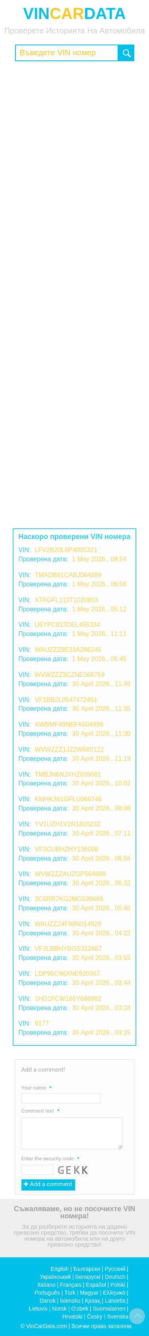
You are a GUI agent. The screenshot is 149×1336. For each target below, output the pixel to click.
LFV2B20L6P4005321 (66, 550)
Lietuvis (38, 1308)
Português (47, 1292)
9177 (42, 1023)
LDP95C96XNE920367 (67, 973)
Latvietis (115, 1300)
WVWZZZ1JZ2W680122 (69, 749)
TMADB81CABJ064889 (68, 575)
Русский (115, 1269)
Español (96, 1285)
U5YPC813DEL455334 (67, 624)
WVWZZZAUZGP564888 (70, 874)
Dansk (48, 1300)
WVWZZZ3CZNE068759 (69, 674)
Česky (95, 1316)
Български (87, 1269)
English (59, 1269)
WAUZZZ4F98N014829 (68, 924)
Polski (117, 1285)
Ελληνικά (114, 1292)
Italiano (46, 1285)
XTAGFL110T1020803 (66, 600)
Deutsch (115, 1277)
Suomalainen (109, 1308)
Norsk (59, 1308)
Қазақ (93, 1300)
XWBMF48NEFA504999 (69, 724)
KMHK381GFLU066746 (68, 799)
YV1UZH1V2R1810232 (67, 824)
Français (70, 1285)
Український (55, 1277)
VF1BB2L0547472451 (66, 699)
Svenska (117, 1316)
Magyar (89, 1292)
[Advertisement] (74, 143)
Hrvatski (72, 1316)
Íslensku (70, 1300)
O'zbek (79, 1308)
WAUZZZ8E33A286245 (68, 649)
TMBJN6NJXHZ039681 (68, 774)
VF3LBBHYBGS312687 (68, 948)
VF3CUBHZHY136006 (66, 849)
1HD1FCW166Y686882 (68, 998)
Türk (69, 1292)
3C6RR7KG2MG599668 (69, 899)
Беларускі (88, 1277)
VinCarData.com (46, 1326)
